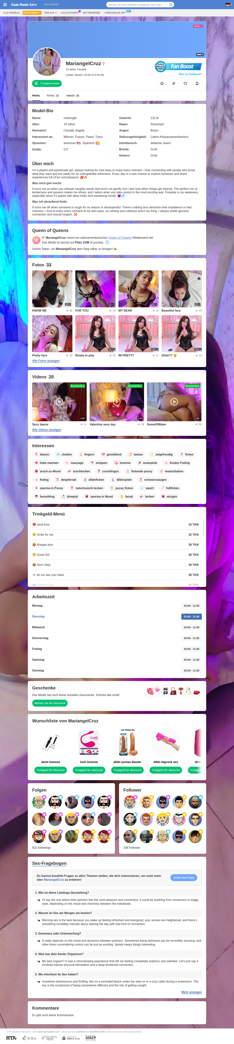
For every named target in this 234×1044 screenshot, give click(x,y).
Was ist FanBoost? (190, 74)
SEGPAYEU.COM (97, 1032)
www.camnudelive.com (48, 1031)
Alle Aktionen (70, 12)
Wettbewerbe (91, 13)
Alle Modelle (11, 13)
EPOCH (81, 1032)
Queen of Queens (120, 237)
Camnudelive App (116, 12)
